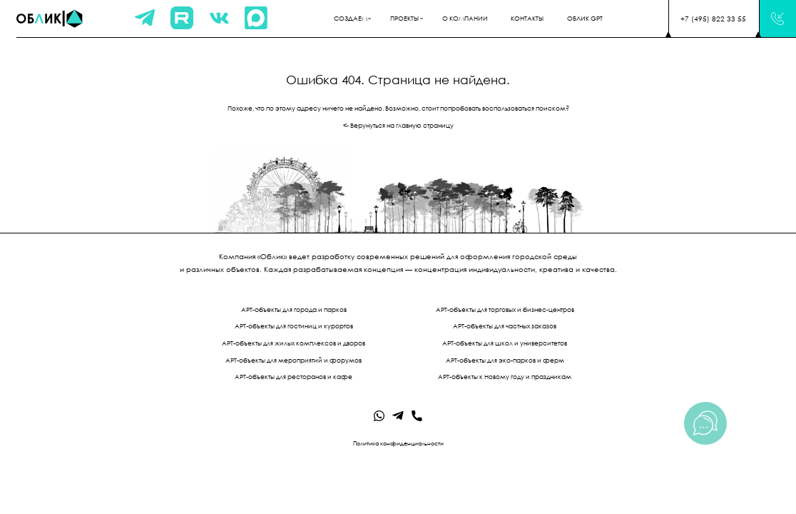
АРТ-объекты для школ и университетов (504, 343)
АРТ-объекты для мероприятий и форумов (293, 360)
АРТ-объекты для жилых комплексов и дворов (293, 343)
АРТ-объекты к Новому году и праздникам (504, 377)
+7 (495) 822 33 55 (713, 19)
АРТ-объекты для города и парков (294, 310)
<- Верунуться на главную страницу (398, 125)
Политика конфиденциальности (398, 443)
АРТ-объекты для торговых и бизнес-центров (505, 310)
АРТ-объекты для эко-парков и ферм (505, 360)
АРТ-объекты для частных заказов (504, 326)
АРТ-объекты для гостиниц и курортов (294, 326)
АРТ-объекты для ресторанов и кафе (293, 377)
